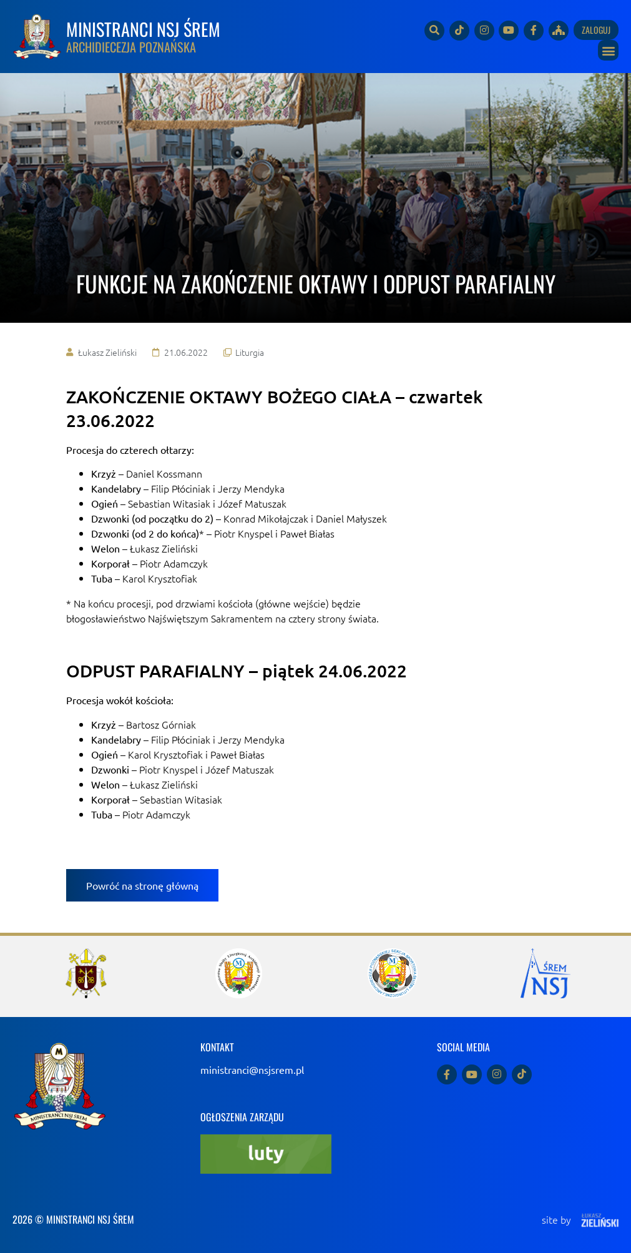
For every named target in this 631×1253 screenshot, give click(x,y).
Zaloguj (596, 29)
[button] (608, 50)
